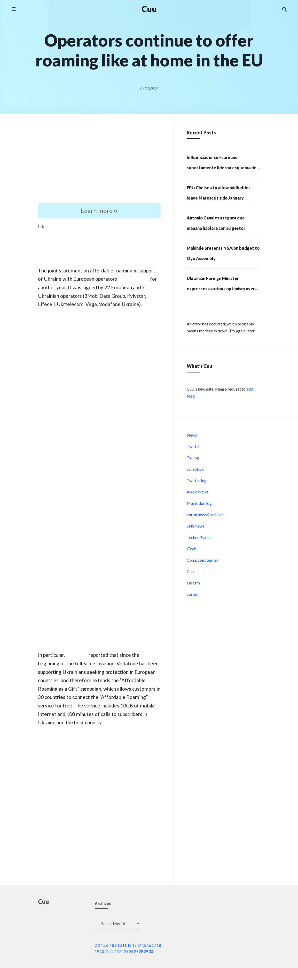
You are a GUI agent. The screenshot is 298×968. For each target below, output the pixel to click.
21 (107, 951)
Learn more (99, 210)
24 (121, 951)
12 (129, 945)
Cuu (190, 571)
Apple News (197, 491)
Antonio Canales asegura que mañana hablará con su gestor (216, 223)
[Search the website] (284, 9)
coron (192, 594)
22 (111, 951)
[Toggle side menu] (14, 9)
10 (119, 945)
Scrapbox (195, 469)
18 (159, 945)
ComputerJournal (202, 560)
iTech (191, 548)
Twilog (193, 457)
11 (124, 945)
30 (151, 951)
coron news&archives (205, 514)
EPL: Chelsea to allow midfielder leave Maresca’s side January (218, 192)
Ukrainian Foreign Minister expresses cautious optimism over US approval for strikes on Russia (221, 285)
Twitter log (197, 480)
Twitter (193, 446)
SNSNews (196, 525)
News (192, 434)
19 (97, 951)
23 (116, 951)
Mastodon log (199, 503)
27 (136, 951)
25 (126, 951)
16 (149, 945)
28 (141, 951)
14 (139, 945)
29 (146, 951)
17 (154, 945)
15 (144, 945)
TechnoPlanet (199, 537)
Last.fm (193, 582)
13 (134, 945)
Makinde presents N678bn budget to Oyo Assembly (223, 253)
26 (131, 951)
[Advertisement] (99, 163)
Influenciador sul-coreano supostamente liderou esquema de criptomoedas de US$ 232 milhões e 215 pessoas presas (222, 164)
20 (102, 951)
